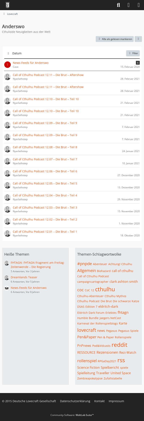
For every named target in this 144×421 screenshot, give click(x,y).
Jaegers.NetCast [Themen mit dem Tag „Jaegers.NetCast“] (110, 318)
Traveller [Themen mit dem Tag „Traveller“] (103, 373)
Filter (133, 53)
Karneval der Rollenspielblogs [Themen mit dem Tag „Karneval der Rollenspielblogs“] (97, 323)
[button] (138, 39)
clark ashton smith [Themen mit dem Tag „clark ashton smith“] (124, 281)
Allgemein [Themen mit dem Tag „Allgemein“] (86, 270)
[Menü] (139, 5)
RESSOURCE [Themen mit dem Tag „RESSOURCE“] (86, 352)
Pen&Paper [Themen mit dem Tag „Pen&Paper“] (86, 336)
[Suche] (118, 5)
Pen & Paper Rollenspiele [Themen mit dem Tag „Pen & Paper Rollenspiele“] (114, 337)
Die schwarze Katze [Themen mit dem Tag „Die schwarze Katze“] (126, 301)
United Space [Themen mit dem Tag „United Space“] (121, 373)
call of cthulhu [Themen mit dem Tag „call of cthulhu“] (122, 271)
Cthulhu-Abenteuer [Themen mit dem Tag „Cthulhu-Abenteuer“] (90, 296)
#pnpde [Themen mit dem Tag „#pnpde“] (84, 263)
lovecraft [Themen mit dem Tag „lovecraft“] (86, 330)
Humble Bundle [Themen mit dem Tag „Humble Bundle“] (88, 318)
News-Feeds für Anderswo (28, 288)
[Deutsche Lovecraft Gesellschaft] (7, 5)
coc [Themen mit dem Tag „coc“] (80, 289)
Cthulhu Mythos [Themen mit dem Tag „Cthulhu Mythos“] (115, 296)
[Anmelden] (129, 5)
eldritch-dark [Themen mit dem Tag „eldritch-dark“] (108, 306)
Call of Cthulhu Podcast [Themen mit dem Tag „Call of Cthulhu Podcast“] (93, 276)
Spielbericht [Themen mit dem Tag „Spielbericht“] (110, 367)
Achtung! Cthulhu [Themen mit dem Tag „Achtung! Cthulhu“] (120, 264)
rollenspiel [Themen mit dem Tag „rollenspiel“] (87, 360)
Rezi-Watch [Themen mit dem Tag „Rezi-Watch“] (127, 352)
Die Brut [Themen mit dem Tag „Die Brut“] (106, 301)
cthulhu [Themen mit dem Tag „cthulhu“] (105, 289)
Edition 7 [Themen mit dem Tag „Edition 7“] (91, 307)
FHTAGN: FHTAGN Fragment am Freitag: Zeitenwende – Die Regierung (37, 265)
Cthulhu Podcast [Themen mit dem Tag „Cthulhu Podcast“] (88, 301)
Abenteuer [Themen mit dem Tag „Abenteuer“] (100, 264)
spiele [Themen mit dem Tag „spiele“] (124, 368)
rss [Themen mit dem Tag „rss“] (121, 360)
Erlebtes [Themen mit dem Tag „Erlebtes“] (111, 313)
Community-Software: (72, 415)
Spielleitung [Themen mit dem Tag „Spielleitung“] (86, 373)
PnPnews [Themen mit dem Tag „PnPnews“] (84, 345)
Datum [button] (16, 53)
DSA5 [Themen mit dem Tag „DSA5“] (80, 307)
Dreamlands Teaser (24, 277)
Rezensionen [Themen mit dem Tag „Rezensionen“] (107, 352)
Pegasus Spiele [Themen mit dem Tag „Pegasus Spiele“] (128, 331)
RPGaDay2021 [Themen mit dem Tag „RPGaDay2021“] (107, 361)
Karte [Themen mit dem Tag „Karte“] (123, 323)
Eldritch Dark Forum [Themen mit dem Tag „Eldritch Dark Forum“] (90, 313)
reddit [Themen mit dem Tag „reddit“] (119, 344)
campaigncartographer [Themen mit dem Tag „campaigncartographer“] (93, 282)
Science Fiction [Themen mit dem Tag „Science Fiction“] (88, 367)
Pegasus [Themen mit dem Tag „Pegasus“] (111, 331)
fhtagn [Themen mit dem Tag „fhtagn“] (123, 312)
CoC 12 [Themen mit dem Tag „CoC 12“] (89, 290)
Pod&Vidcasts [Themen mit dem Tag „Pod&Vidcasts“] (101, 346)
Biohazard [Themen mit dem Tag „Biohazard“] (104, 271)
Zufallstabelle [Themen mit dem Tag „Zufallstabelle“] (113, 378)
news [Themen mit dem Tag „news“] (101, 330)
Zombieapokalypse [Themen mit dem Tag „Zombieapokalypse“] (90, 378)
